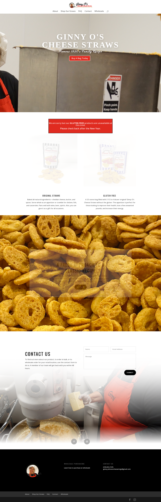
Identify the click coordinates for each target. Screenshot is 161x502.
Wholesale (99, 11)
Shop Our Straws (68, 11)
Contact (88, 11)
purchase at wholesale (82, 468)
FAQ (80, 11)
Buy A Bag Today (79, 58)
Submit (130, 372)
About (55, 11)
